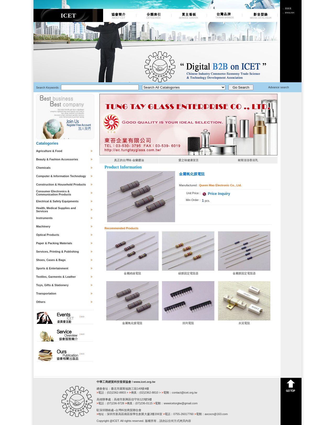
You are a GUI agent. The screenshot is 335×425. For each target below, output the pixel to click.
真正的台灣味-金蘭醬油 (129, 160)
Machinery (43, 226)
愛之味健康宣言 (188, 160)
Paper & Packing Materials (54, 243)
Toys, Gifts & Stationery (52, 285)
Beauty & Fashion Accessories (57, 159)
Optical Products (47, 234)
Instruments (44, 218)
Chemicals (43, 167)
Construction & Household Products (61, 184)
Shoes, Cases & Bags (51, 259)
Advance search (278, 87)
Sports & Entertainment (52, 268)
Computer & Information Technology (61, 176)
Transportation (46, 293)
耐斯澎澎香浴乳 (248, 160)
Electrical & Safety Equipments (57, 201)
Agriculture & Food (49, 150)
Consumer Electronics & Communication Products (53, 193)
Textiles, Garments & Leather (56, 276)
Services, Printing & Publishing (57, 251)
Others (40, 301)
